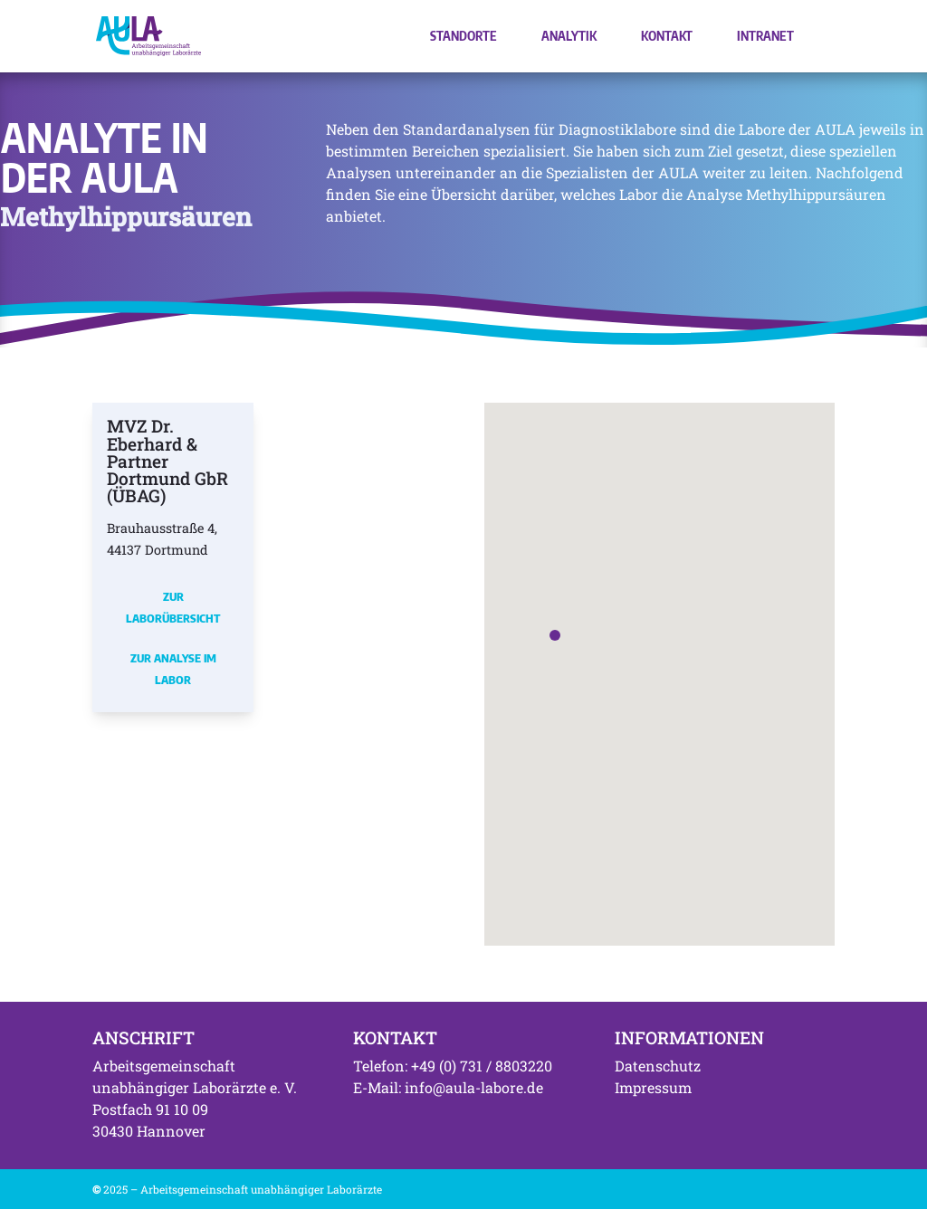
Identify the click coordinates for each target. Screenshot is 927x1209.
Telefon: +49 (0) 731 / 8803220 (452, 1065)
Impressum (653, 1087)
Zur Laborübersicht (173, 607)
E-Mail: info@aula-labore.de (448, 1087)
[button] (555, 635)
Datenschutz (658, 1065)
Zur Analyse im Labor (173, 669)
